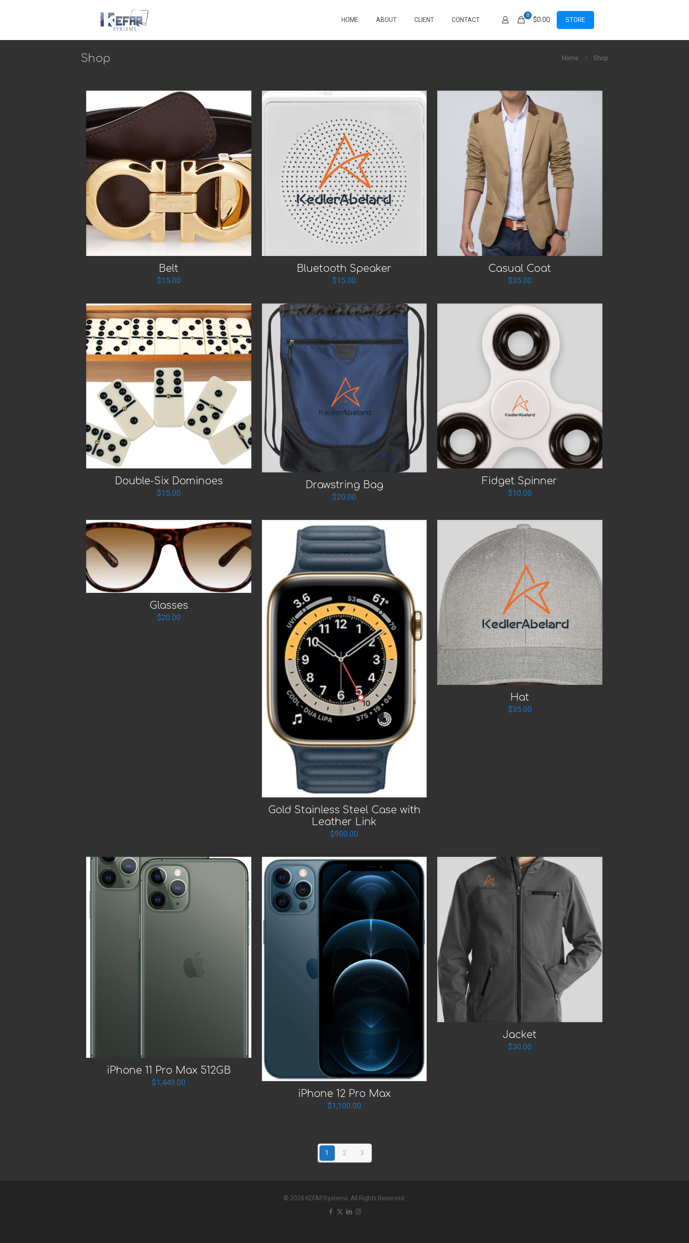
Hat (519, 697)
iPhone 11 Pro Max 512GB (169, 1070)
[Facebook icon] (330, 1212)
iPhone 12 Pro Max (344, 1093)
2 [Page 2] (344, 1152)
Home (570, 58)
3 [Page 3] (362, 1152)
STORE (575, 19)
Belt (168, 268)
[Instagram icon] (358, 1212)
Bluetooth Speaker (344, 268)
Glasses (168, 605)
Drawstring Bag (344, 484)
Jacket (520, 1034)
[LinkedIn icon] (349, 1212)
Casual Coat (519, 268)
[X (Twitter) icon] (340, 1212)
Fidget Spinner (519, 480)
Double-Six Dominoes (169, 480)
